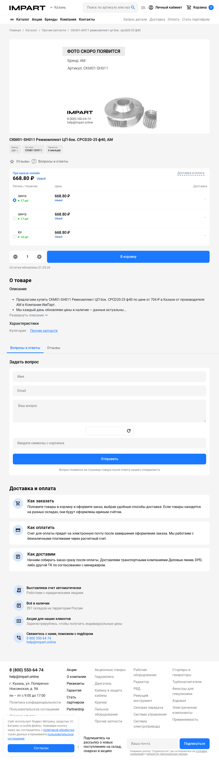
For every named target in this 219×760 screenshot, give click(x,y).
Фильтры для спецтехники (183, 691)
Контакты (87, 19)
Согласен (41, 748)
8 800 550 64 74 (39, 638)
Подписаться (194, 744)
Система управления (150, 714)
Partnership (75, 709)
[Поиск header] (110, 7)
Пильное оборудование (106, 711)
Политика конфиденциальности (35, 702)
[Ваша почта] (152, 743)
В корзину (128, 257)
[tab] (25, 348)
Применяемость (185, 720)
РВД (136, 689)
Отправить (109, 459)
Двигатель (103, 683)
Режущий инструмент (142, 698)
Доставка (157, 19)
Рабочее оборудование (144, 672)
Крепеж (101, 702)
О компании (76, 677)
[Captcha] (109, 443)
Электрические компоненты (184, 710)
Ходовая (179, 701)
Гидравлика (104, 677)
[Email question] (109, 390)
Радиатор (141, 682)
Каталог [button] (19, 19)
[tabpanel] (109, 414)
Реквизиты (75, 683)
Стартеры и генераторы (181, 672)
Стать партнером (75, 699)
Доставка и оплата (191, 173)
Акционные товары (110, 670)
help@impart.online (41, 642)
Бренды (51, 19)
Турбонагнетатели (186, 682)
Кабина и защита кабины (108, 693)
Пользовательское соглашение (34, 709)
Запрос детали (135, 19)
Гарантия (74, 690)
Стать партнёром (196, 19)
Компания (68, 19)
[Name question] (109, 376)
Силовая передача (148, 708)
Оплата (173, 19)
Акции (37, 19)
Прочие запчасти (44, 331)
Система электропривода (146, 723)
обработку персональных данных (167, 753)
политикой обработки (58, 730)
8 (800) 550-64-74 (26, 669)
